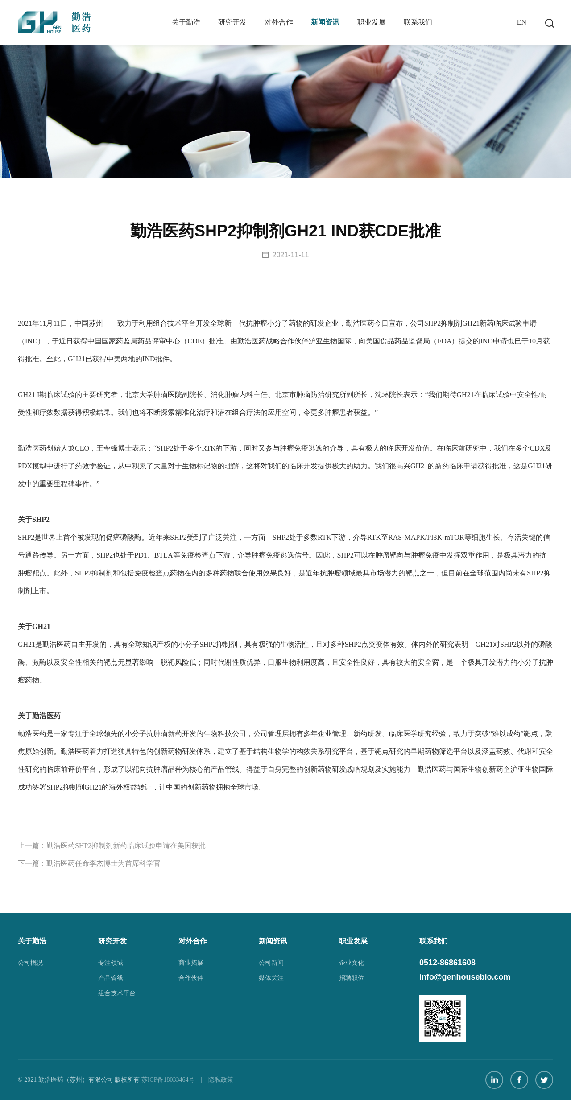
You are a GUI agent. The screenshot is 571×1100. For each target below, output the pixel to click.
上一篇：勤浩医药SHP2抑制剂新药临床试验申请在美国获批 (112, 848)
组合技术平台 (117, 993)
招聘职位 (351, 978)
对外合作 (279, 22)
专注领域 (110, 962)
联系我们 (418, 22)
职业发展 (371, 22)
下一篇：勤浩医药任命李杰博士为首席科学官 (89, 865)
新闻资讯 (325, 22)
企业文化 (351, 962)
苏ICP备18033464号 (168, 1079)
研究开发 (232, 22)
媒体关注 (271, 978)
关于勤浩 (186, 22)
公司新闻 (271, 962)
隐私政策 (220, 1079)
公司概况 (30, 962)
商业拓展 (190, 962)
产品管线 (110, 978)
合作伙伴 (190, 978)
